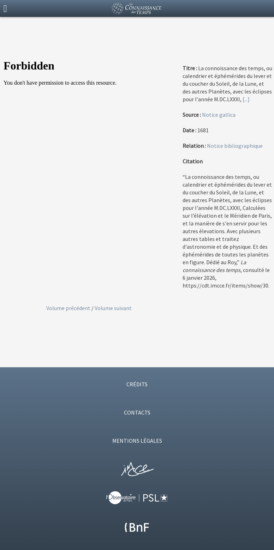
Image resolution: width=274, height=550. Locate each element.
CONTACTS (137, 412)
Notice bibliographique (235, 145)
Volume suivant (113, 308)
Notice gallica (219, 114)
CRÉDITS (137, 384)
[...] (246, 99)
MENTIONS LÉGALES (137, 440)
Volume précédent (68, 308)
